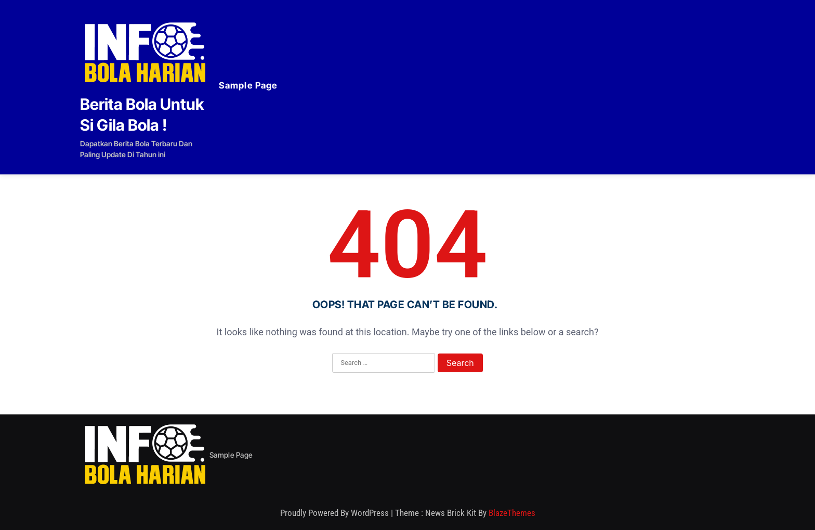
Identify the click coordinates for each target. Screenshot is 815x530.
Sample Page (248, 85)
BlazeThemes (512, 513)
